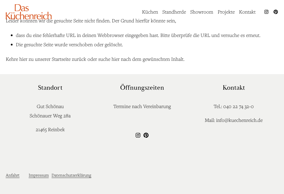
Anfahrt (13, 175)
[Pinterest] (275, 11)
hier (23, 59)
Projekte (226, 12)
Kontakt (247, 12)
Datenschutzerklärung (71, 175)
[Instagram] (266, 11)
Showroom (201, 12)
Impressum (39, 175)
